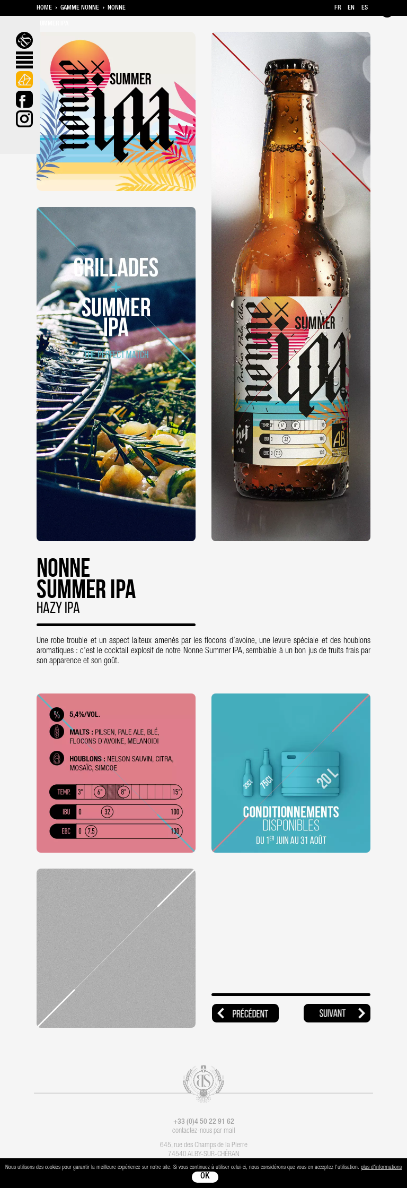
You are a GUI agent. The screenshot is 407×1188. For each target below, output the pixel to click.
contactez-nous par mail (203, 1131)
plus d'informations (381, 1167)
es (364, 8)
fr (337, 8)
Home (44, 8)
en (351, 8)
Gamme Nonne (79, 8)
